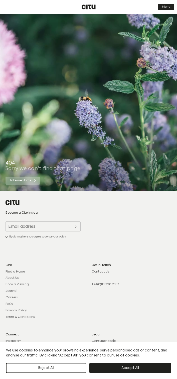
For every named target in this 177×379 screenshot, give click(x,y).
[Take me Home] (23, 181)
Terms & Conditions (20, 317)
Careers (12, 297)
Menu (166, 7)
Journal (11, 291)
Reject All (46, 368)
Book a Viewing (17, 284)
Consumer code (104, 341)
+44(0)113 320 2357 (105, 284)
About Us (12, 278)
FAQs (9, 304)
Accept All (130, 368)
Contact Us (100, 271)
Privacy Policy (16, 310)
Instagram (14, 341)
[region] (88, 360)
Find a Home (15, 271)
